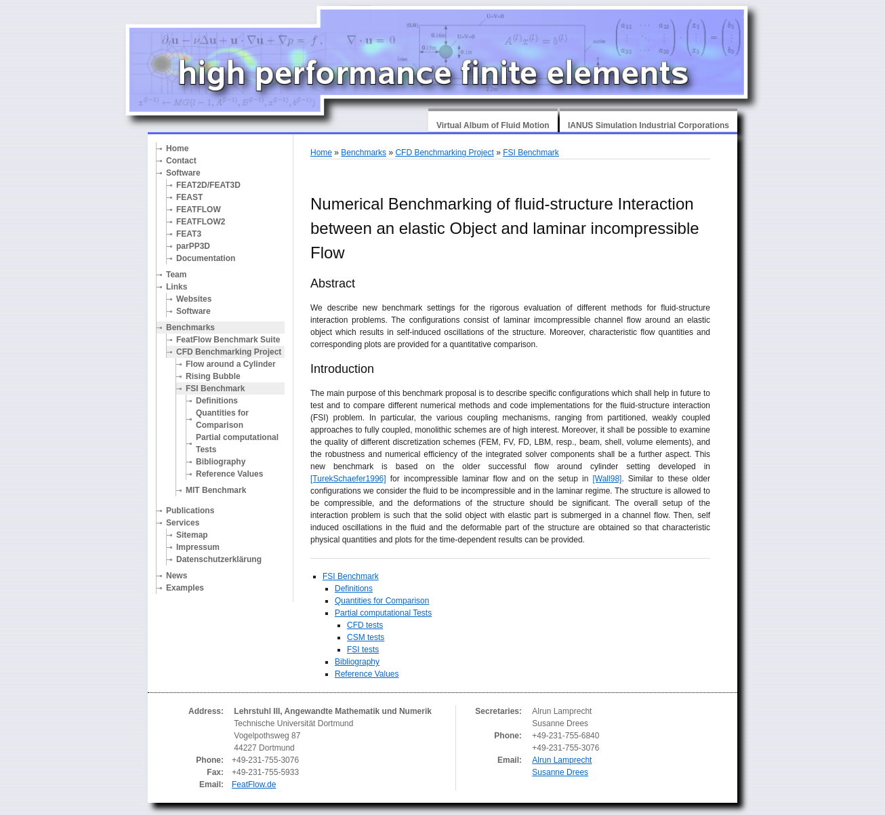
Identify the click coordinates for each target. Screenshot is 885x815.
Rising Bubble (213, 376)
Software (183, 173)
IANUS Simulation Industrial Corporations (648, 125)
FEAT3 (188, 234)
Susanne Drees (560, 772)
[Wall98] (606, 478)
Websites (193, 299)
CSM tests (365, 637)
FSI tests (363, 649)
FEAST (189, 197)
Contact (181, 160)
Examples (185, 588)
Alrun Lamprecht (562, 760)
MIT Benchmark (216, 490)
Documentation (205, 258)
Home (177, 148)
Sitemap (192, 535)
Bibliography (220, 461)
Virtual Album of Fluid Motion (493, 125)
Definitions (217, 400)
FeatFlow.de (254, 784)
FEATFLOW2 (200, 221)
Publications (190, 510)
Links (176, 287)
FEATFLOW (198, 209)
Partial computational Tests (237, 443)
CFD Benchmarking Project (228, 352)
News (176, 575)
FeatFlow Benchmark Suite (228, 339)
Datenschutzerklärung (219, 559)
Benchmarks (190, 327)
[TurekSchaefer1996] (348, 478)
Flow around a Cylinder (231, 364)
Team (176, 274)
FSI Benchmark (215, 388)
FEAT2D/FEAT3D (208, 185)
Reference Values (229, 474)
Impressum (198, 547)
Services (182, 523)
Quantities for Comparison (222, 419)
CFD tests (365, 625)
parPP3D (193, 246)
